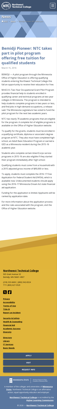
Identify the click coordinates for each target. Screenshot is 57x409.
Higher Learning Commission (39, 400)
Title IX (6, 309)
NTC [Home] (5, 21)
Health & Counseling (12, 321)
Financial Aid (9, 325)
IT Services (8, 344)
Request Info (28, 369)
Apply (28, 355)
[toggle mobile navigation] (52, 5)
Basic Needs (9, 348)
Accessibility (9, 302)
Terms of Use (9, 306)
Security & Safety (11, 318)
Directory (7, 337)
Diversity (7, 332)
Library (6, 341)
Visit (28, 362)
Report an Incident (12, 312)
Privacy (6, 299)
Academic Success (11, 328)
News (13, 21)
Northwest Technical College (21, 270)
